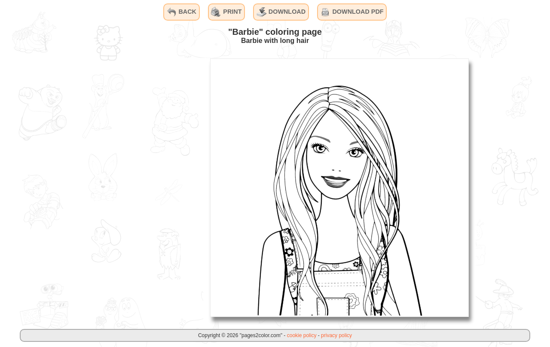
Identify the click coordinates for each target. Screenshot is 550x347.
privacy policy (336, 335)
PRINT (226, 12)
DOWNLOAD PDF (351, 12)
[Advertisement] (138, 187)
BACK (181, 12)
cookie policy (302, 335)
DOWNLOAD (281, 12)
